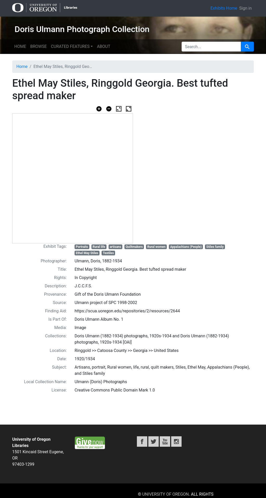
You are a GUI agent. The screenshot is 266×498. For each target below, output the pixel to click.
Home (20, 46)
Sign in (245, 8)
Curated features (70, 46)
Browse (38, 46)
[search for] (211, 47)
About (103, 46)
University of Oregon (165, 494)
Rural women (156, 247)
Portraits (82, 247)
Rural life (99, 247)
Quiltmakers (134, 247)
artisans (115, 247)
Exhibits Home (223, 8)
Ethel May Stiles (87, 253)
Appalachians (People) (186, 247)
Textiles (108, 253)
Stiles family (215, 247)
